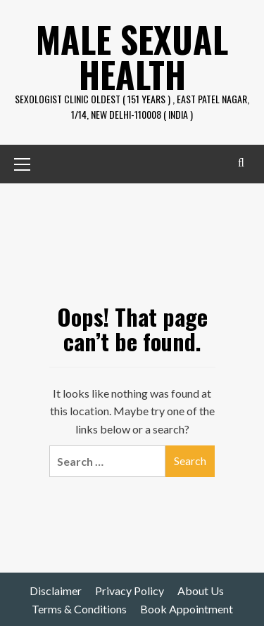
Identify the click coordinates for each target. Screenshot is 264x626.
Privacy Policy (129, 590)
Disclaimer (56, 590)
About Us (200, 590)
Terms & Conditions (79, 608)
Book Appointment (186, 608)
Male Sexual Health (132, 56)
